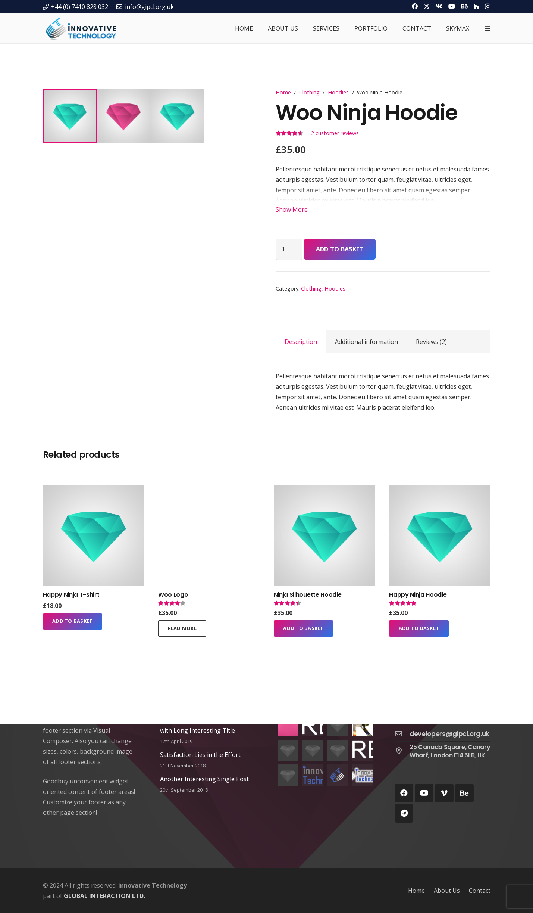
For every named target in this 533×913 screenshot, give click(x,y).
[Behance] (464, 6)
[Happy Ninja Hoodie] (439, 490)
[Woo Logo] (208, 490)
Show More (292, 209)
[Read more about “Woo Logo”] (182, 628)
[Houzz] (476, 6)
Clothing (309, 92)
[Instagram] (487, 6)
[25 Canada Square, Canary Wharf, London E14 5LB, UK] (402, 751)
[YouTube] (451, 6)
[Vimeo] (444, 793)
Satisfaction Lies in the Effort (200, 755)
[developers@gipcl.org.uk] (402, 734)
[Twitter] (427, 6)
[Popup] (487, 28)
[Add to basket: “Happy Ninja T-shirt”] (73, 621)
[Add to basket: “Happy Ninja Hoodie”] (419, 628)
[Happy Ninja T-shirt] (93, 490)
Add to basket (340, 249)
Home (283, 92)
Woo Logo (173, 594)
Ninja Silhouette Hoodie (308, 594)
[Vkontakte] (439, 6)
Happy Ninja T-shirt (71, 594)
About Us (447, 890)
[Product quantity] (289, 249)
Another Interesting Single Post (204, 779)
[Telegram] (404, 813)
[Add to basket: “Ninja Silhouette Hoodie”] (303, 628)
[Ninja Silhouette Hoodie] (324, 490)
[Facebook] (415, 6)
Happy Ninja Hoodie (417, 594)
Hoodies (338, 92)
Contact (479, 890)
